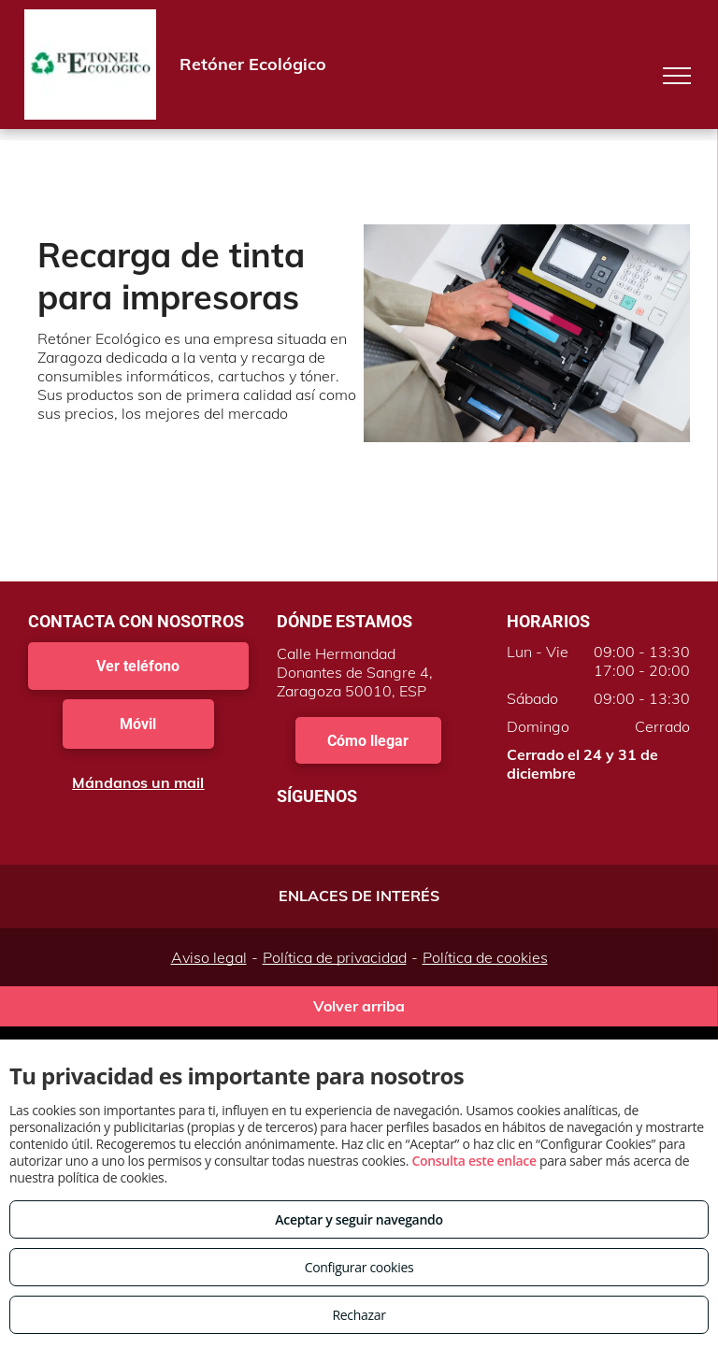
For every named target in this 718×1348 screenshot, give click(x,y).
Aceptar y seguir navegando (358, 1219)
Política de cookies (485, 957)
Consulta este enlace (473, 1160)
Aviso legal (209, 957)
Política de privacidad (335, 957)
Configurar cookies (359, 1267)
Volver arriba (359, 1006)
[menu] (677, 75)
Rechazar (358, 1315)
